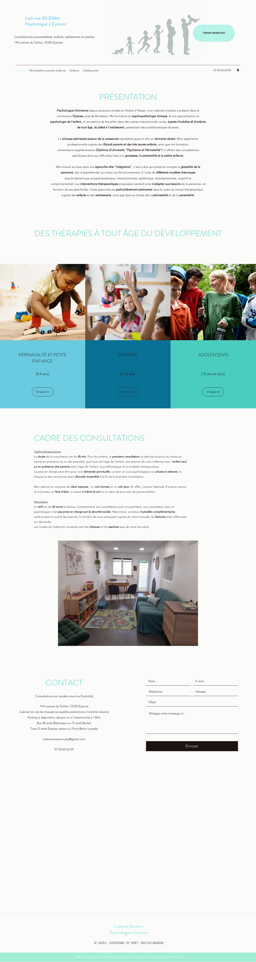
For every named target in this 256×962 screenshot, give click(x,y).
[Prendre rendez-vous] (214, 33)
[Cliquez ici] (42, 391)
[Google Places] (238, 70)
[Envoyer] (192, 746)
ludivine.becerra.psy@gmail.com (64, 739)
